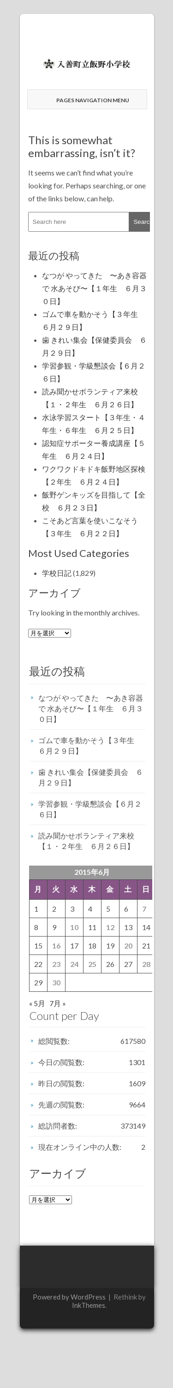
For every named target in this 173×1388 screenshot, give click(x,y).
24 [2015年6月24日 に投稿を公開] (74, 964)
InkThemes (88, 1305)
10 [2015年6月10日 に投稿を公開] (74, 927)
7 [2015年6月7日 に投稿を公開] (144, 908)
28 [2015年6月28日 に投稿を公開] (146, 964)
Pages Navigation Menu (88, 100)
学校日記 (57, 572)
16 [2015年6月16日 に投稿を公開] (56, 945)
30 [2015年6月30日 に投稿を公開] (56, 982)
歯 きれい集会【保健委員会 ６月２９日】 (90, 777)
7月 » (57, 1003)
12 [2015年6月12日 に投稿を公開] (110, 927)
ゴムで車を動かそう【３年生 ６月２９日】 (90, 745)
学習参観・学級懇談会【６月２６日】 (90, 809)
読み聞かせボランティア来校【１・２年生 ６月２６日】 (86, 840)
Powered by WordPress (69, 1297)
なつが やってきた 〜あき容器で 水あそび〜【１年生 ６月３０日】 (94, 288)
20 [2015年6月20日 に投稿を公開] (128, 945)
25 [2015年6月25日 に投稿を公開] (92, 964)
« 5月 (37, 1003)
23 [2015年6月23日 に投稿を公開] (56, 964)
